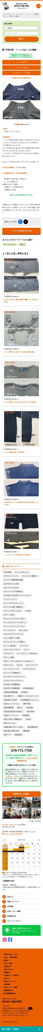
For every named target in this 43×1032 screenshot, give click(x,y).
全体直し (25, 692)
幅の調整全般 (9, 707)
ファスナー (24, 646)
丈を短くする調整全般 (12, 684)
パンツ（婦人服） (11, 646)
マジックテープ (32, 665)
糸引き (29, 719)
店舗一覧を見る (35, 821)
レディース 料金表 (21, 67)
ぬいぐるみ (23, 630)
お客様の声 (7, 966)
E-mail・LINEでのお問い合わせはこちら (15, 1015)
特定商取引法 (11, 916)
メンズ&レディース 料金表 (21, 73)
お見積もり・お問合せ (11, 975)
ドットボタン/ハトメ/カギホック (15, 622)
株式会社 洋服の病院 (21, 6)
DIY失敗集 (8, 572)
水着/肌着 (26, 715)
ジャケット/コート (11, 599)
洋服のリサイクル (13, 901)
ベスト (27, 649)
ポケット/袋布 (9, 657)
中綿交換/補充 (28, 688)
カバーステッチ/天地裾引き (14, 591)
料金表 (6, 960)
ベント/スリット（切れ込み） (28, 653)
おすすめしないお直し (12, 584)
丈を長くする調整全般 (12, 688)
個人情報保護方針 (10, 993)
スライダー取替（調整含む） (14, 607)
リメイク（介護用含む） (13, 673)
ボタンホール (9, 665)
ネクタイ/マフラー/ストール (14, 634)
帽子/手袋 (27, 704)
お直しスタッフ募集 (14, 911)
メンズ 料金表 (21, 62)
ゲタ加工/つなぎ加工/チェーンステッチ (18, 595)
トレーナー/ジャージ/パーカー (15, 626)
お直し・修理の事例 (17, 14)
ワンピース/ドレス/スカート (14, 680)
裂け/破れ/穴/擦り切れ (12, 731)
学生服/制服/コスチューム (30, 700)
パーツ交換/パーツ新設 (12, 638)
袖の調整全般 (32, 727)
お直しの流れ (8, 963)
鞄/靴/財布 (18, 735)
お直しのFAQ (8, 969)
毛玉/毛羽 (31, 711)
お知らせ (10, 897)
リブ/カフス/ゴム (29, 669)
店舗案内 (7, 972)
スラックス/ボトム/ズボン (13, 611)
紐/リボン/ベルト (10, 723)
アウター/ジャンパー (11, 576)
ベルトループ (9, 653)
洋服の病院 (7, 14)
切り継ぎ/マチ (9, 696)
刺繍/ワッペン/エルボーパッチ (28, 696)
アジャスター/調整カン (30, 576)
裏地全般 (27, 731)
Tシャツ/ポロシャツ (22, 572)
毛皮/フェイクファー (11, 715)
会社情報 (10, 906)
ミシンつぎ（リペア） (12, 669)
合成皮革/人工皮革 (11, 700)
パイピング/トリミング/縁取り (15, 642)
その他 (28, 611)
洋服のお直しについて (11, 954)
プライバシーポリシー (14, 921)
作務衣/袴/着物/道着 (11, 692)
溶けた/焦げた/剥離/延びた (13, 719)
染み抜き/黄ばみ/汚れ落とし (14, 711)
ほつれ (20, 665)
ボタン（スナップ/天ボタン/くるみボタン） (19, 661)
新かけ (23, 244)
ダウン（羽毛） (10, 615)
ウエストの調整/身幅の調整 (14, 580)
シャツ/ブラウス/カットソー (14, 603)
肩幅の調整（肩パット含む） (14, 727)
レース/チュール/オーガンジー (15, 676)
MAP (30, 1008)
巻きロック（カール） (12, 704)
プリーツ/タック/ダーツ (12, 649)
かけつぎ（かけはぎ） (12, 587)
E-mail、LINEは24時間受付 (13, 834)
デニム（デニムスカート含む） (15, 618)
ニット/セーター (28, 14)
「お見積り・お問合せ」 (13, 776)
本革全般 (30, 707)
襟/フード (8, 735)
